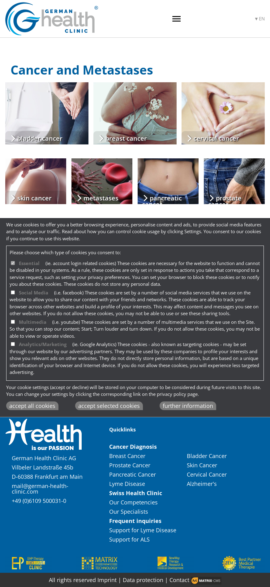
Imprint (107, 580)
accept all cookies (32, 405)
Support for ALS (129, 539)
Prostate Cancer (130, 465)
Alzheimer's (202, 483)
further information (188, 405)
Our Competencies (133, 502)
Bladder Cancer (207, 456)
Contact (179, 580)
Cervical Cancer (207, 474)
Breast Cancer (128, 456)
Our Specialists (128, 511)
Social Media (33, 292)
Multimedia (32, 322)
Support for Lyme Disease (143, 530)
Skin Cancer (203, 465)
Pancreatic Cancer (133, 474)
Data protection (144, 580)
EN (262, 18)
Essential (29, 263)
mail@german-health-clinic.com (40, 488)
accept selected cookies (109, 405)
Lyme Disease (128, 483)
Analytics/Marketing (42, 344)
